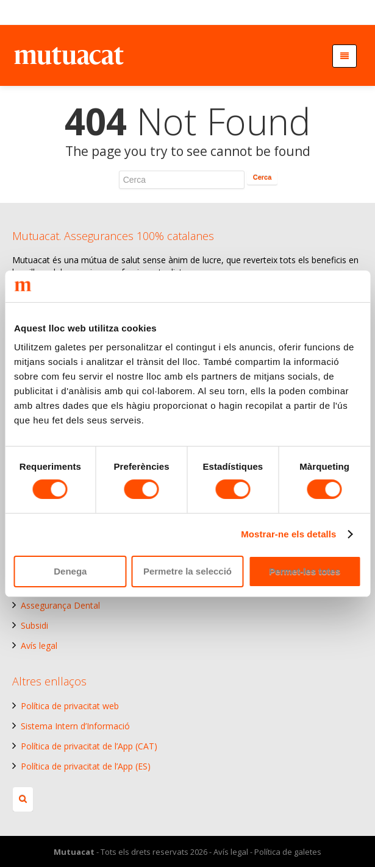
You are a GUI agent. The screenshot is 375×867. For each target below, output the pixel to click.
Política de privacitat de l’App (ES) (86, 766)
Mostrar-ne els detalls (288, 534)
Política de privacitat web (70, 706)
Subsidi (34, 625)
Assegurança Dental (60, 605)
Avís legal (39, 645)
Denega (70, 571)
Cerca (262, 177)
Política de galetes (287, 851)
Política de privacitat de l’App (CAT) (89, 746)
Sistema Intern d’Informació (75, 726)
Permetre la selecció (187, 571)
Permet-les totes (304, 571)
